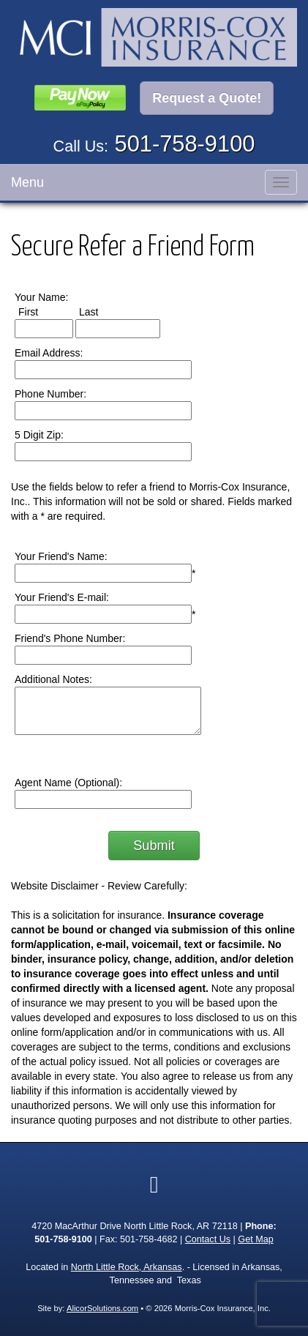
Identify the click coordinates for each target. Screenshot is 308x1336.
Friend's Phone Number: (70, 638)
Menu (27, 182)
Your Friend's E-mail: (62, 597)
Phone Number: (50, 394)
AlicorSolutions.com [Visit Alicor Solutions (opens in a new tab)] (102, 1308)
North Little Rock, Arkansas (126, 1267)
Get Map (255, 1239)
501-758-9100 (185, 144)
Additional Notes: (53, 679)
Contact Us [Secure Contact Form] (207, 1239)
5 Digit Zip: (39, 435)
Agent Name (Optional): (68, 782)
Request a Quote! (206, 98)
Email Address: (49, 353)
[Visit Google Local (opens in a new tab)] (154, 1184)
